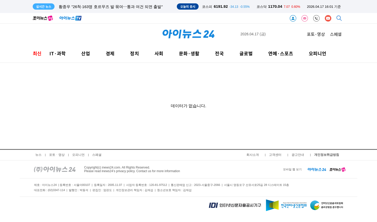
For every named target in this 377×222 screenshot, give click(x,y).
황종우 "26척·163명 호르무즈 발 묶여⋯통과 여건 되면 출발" (111, 6)
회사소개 (252, 155)
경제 (110, 53)
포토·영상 (316, 34)
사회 (158, 53)
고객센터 (275, 155)
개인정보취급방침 (326, 155)
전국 (219, 53)
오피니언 (317, 53)
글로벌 (246, 53)
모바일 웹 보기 (292, 169)
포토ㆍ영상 (57, 155)
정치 (134, 53)
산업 (85, 53)
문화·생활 (189, 53)
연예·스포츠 (280, 53)
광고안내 (298, 155)
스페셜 (336, 34)
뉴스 (38, 155)
